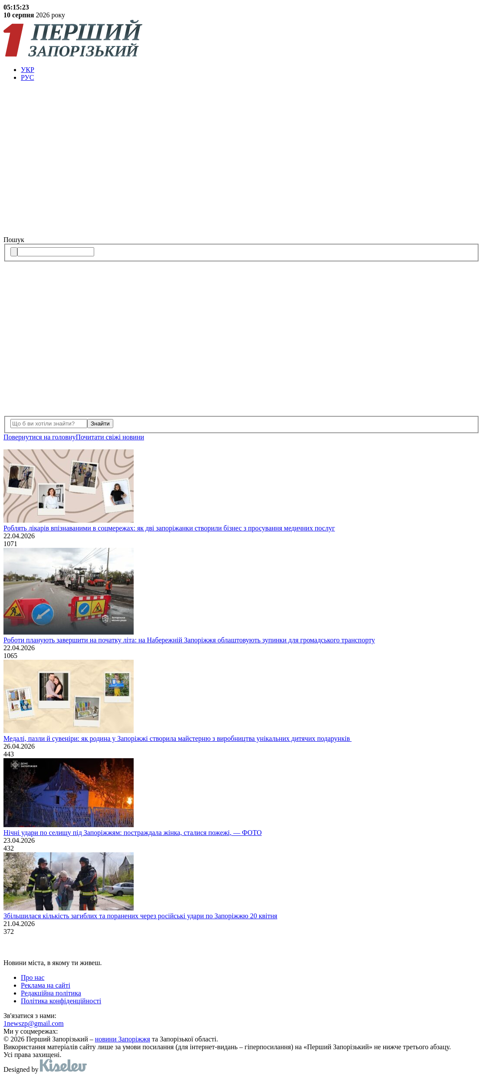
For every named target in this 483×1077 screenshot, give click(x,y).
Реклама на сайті (45, 985)
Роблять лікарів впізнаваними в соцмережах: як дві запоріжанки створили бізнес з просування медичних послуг (169, 528)
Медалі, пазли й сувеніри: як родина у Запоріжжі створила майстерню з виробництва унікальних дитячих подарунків (177, 738)
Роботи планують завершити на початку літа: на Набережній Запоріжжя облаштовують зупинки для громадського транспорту (189, 640)
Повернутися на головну (39, 437)
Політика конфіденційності (61, 1001)
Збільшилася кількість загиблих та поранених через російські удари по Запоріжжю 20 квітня (140, 916)
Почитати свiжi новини (110, 437)
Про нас (32, 977)
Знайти (100, 423)
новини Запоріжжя (122, 1039)
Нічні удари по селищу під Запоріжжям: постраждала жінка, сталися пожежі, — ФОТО (132, 832)
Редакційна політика (51, 993)
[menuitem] (250, 70)
